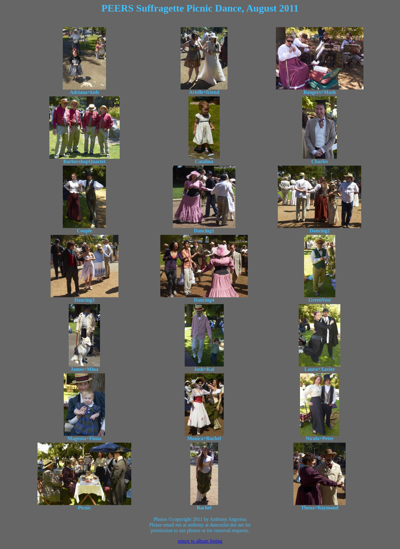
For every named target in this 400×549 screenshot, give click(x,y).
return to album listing (200, 541)
